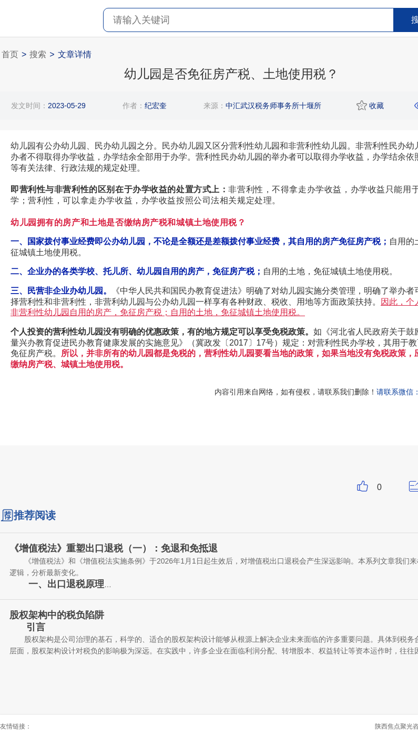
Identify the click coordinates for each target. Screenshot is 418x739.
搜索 (37, 54)
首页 (10, 54)
